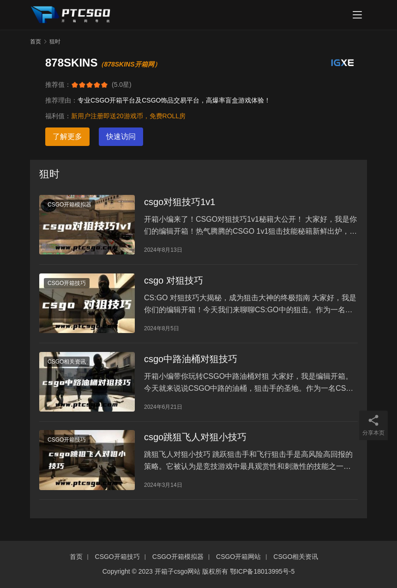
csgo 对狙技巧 (173, 282)
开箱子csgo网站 (178, 571)
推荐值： (58, 84)
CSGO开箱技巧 (67, 284)
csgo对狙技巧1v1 (180, 202)
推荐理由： (61, 100)
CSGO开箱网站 (238, 556)
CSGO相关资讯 (67, 364)
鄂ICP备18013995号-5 (262, 571)
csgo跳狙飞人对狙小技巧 (195, 441)
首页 (35, 41)
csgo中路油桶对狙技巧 (190, 361)
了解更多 (67, 136)
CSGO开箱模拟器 (69, 205)
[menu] (357, 14)
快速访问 (121, 136)
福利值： (58, 116)
